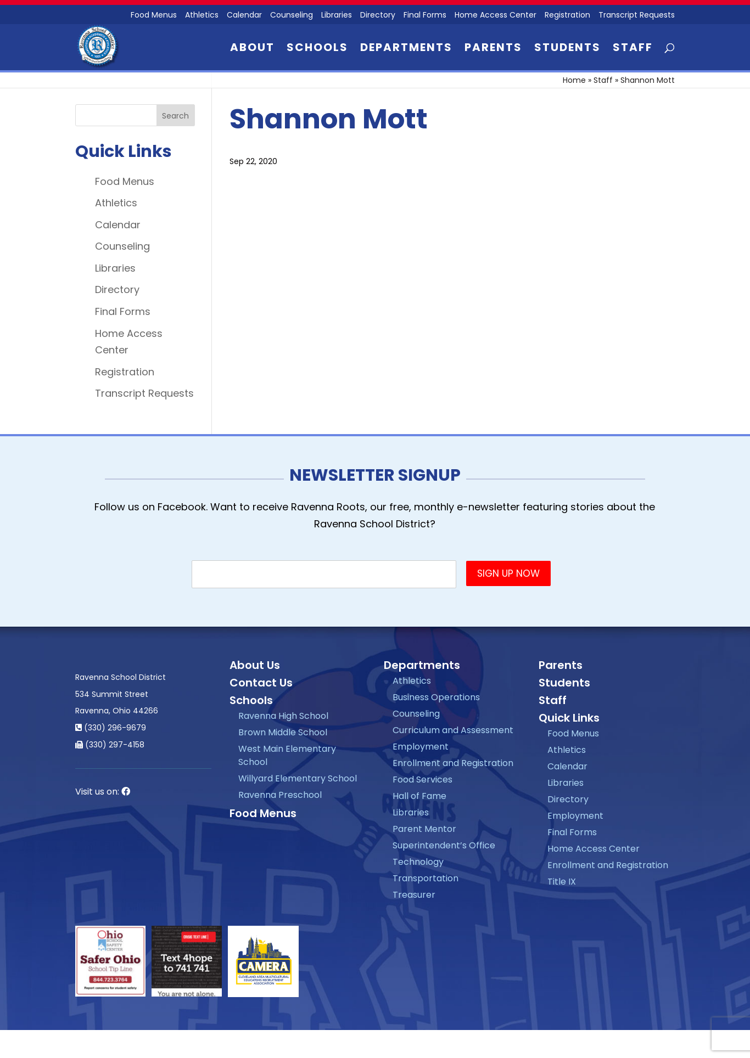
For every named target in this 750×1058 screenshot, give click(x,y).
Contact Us (261, 682)
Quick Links (569, 717)
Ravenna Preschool (280, 795)
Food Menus (124, 181)
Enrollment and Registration (453, 763)
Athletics (202, 15)
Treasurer (414, 894)
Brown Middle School (282, 732)
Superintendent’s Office (444, 845)
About (252, 49)
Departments (406, 49)
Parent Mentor (424, 829)
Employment (421, 746)
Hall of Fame (419, 796)
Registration (567, 15)
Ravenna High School (283, 716)
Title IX (561, 881)
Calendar (244, 15)
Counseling (291, 15)
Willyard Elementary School (297, 778)
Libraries (336, 15)
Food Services (422, 779)
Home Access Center (495, 15)
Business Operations (436, 697)
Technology (418, 862)
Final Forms (425, 15)
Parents (493, 49)
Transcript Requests (636, 15)
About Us (255, 665)
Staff (633, 49)
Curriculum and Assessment (453, 730)
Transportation (425, 878)
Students (567, 49)
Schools (317, 49)
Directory (377, 15)
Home (574, 80)
